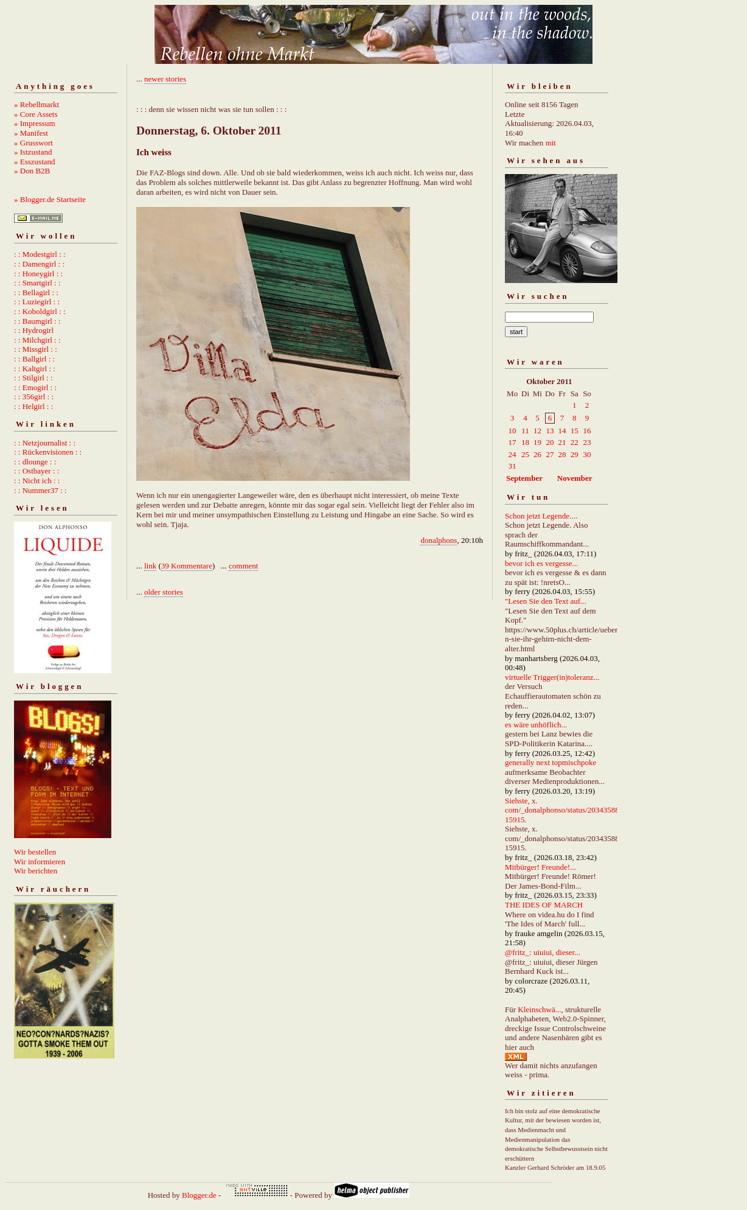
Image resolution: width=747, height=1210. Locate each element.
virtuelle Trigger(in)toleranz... (552, 677)
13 (550, 430)
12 (537, 430)
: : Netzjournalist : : (44, 442)
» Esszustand (34, 161)
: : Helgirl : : (33, 406)
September (524, 478)
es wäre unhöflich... (536, 724)
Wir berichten (35, 870)
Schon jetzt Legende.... (541, 515)
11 (525, 430)
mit (551, 142)
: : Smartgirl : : (37, 282)
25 (525, 454)
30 (587, 454)
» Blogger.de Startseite (50, 199)
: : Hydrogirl (34, 330)
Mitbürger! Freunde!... (540, 867)
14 (562, 430)
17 (512, 442)
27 (550, 454)
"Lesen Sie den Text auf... (545, 601)
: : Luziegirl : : (37, 301)
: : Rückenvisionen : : (48, 451)
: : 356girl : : (34, 396)
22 (574, 442)
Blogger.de (199, 1195)
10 (512, 430)
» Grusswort (33, 142)
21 (562, 442)
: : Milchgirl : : (37, 339)
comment (243, 565)
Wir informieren (39, 861)
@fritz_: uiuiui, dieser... (542, 952)
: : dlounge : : (35, 461)
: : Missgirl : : (35, 349)
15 (574, 430)
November (574, 478)
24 (512, 454)
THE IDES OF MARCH (544, 904)
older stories (163, 591)
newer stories (165, 78)
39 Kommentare (186, 565)
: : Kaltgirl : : (34, 368)
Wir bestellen (35, 851)
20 (550, 442)
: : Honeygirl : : (38, 273)
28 (562, 454)
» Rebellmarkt (36, 104)
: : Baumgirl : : (37, 321)
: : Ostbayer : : (36, 470)
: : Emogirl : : (35, 387)
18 (525, 442)
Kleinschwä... (539, 1009)
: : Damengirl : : (39, 263)
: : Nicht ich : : (37, 480)
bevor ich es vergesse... (541, 563)
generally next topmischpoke (550, 762)
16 (587, 430)
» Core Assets (36, 114)
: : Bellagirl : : (36, 292)
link (150, 565)
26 (537, 454)
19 (537, 442)
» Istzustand (33, 151)
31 (512, 465)
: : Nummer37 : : (40, 490)
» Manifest (31, 133)
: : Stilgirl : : (33, 377)
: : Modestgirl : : (40, 254)
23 (587, 442)
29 (574, 454)
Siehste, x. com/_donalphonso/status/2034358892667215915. (574, 810)
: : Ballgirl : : (34, 358)
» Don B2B (32, 170)
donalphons (438, 540)
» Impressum (34, 123)
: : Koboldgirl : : (40, 311)
